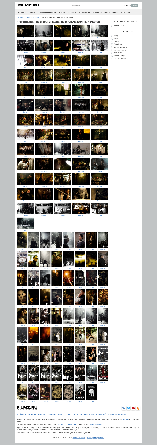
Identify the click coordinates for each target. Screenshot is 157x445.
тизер (116, 36)
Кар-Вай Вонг (119, 26)
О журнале (125, 12)
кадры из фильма (120, 47)
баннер (116, 41)
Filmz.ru (126, 419)
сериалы (52, 414)
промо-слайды (119, 55)
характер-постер (120, 50)
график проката (111, 12)
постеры (117, 38)
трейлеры (72, 12)
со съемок (118, 53)
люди (68, 414)
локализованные (120, 58)
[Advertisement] (126, 94)
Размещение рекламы (95, 438)
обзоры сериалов (48, 12)
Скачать (25, 38)
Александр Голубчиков (67, 424)
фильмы (42, 414)
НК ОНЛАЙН (97, 12)
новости (22, 12)
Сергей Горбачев (95, 424)
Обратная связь (79, 438)
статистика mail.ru (117, 414)
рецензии (33, 12)
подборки (77, 414)
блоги (61, 414)
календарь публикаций (95, 414)
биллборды (118, 44)
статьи (62, 12)
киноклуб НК (84, 12)
